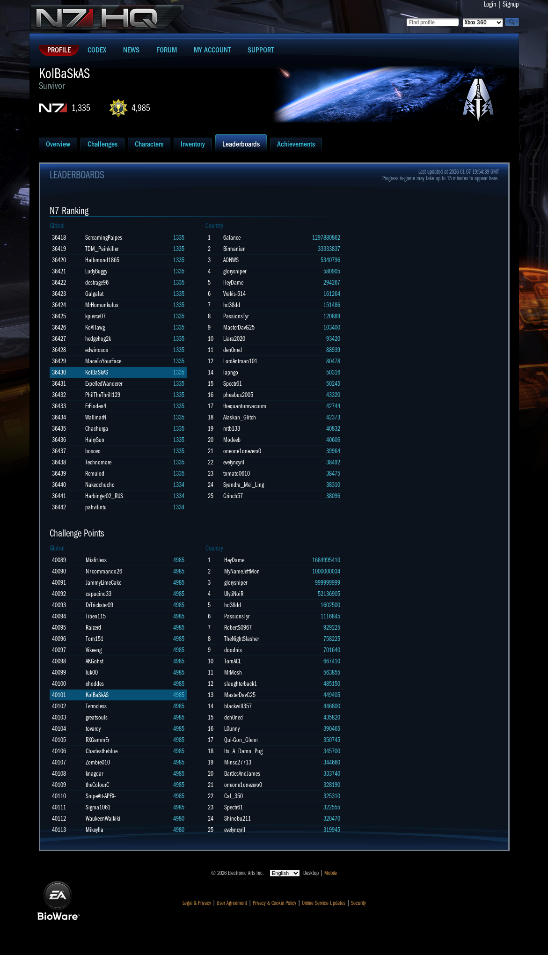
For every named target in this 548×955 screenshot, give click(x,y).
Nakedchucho (100, 485)
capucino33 (98, 594)
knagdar (94, 774)
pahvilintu (96, 507)
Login (490, 4)
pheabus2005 (238, 395)
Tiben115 (96, 616)
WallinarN (95, 417)
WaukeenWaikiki (103, 819)
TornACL (232, 661)
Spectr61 (232, 384)
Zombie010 (98, 762)
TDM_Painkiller (101, 249)
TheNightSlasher (241, 639)
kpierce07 (95, 316)
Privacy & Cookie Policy (274, 903)
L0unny (232, 729)
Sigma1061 (98, 807)
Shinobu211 (237, 819)
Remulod (94, 474)
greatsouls (97, 717)
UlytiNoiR (233, 594)
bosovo (93, 451)
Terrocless (96, 706)
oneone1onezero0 (242, 451)
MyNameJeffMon (242, 571)
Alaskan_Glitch (239, 417)
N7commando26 (104, 571)
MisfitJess (96, 560)
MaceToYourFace (103, 361)
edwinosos (96, 350)
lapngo (230, 372)
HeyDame (233, 282)
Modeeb (232, 440)
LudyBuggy (96, 271)
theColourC (97, 785)
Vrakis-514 (234, 294)
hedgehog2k (98, 339)
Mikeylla (94, 830)
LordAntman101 (240, 361)
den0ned (232, 350)
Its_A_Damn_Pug (243, 751)
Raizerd (93, 628)
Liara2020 (234, 339)
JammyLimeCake (103, 583)
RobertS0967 (238, 628)
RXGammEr (97, 740)
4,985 (141, 108)
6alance (232, 238)
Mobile (330, 873)
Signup (511, 4)
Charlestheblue (101, 751)
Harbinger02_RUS (104, 496)
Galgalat (94, 294)
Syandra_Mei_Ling (243, 485)
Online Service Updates (323, 903)
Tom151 (94, 639)
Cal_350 (233, 796)
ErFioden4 (95, 406)
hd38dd (231, 305)
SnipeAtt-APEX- (101, 796)
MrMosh (233, 672)
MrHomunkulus (101, 305)
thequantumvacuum (244, 406)
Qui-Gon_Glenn (241, 740)
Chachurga (96, 429)
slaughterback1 (240, 684)
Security (358, 903)
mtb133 (231, 429)
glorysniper (234, 271)
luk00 (92, 672)
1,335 (81, 108)
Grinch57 (233, 496)
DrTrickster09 (99, 605)
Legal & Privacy (197, 903)
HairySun (94, 440)
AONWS (231, 260)
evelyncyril (233, 462)
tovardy (93, 729)
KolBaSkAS (96, 372)
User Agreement (232, 903)
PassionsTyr (235, 316)
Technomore (98, 462)
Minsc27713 (237, 762)
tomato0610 (236, 474)
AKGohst (94, 661)
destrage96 (97, 282)
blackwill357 (238, 706)
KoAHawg (95, 327)
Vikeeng (94, 650)
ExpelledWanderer (103, 384)
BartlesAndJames (242, 774)
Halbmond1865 (102, 260)
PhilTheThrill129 (102, 395)
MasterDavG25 (239, 327)
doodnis (233, 650)
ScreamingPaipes (103, 238)
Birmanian (234, 249)
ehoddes (95, 684)
